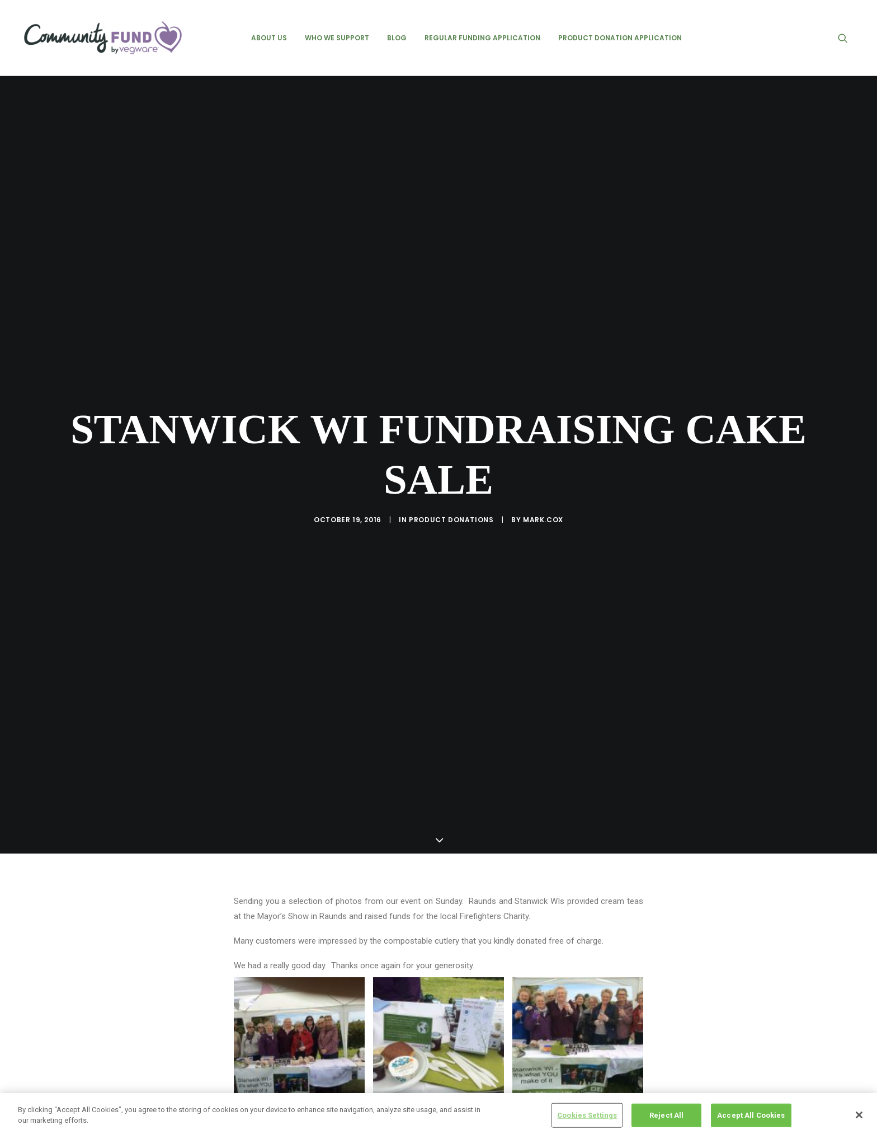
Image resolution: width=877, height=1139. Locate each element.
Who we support (337, 38)
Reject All (666, 1115)
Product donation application (620, 38)
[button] (848, 38)
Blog (397, 38)
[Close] (859, 1115)
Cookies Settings (587, 1115)
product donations (451, 484)
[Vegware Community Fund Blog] (103, 37)
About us (269, 38)
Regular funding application (482, 38)
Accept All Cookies (751, 1115)
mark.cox (543, 484)
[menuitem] (269, 38)
